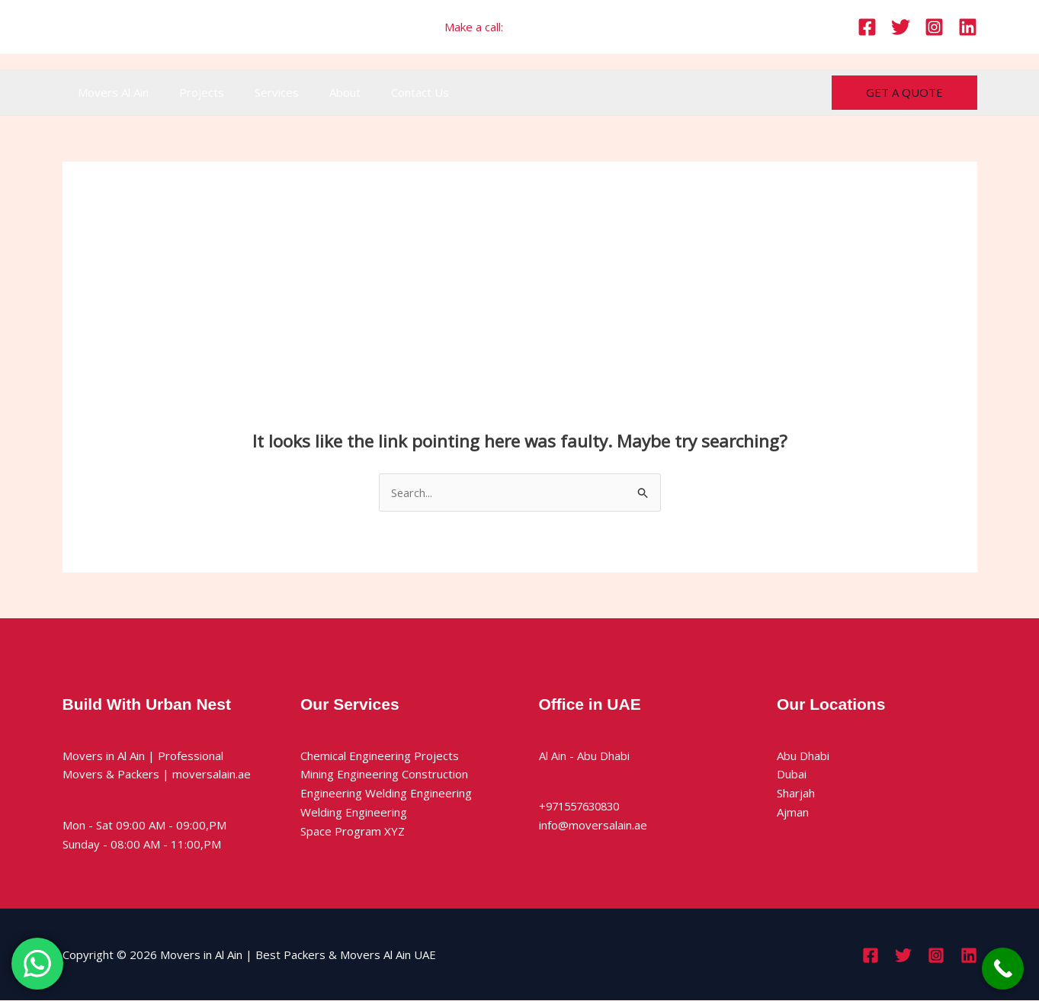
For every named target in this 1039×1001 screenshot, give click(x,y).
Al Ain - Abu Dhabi (584, 755)
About (318, 92)
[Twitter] (900, 27)
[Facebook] (867, 27)
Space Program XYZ (352, 831)
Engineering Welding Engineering (386, 793)
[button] (904, 92)
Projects (190, 92)
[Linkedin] (967, 27)
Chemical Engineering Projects (379, 755)
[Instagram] (934, 27)
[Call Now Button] (1003, 969)
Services (258, 92)
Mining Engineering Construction (384, 774)
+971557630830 (550, 26)
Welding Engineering (353, 812)
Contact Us (386, 92)
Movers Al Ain (109, 92)
